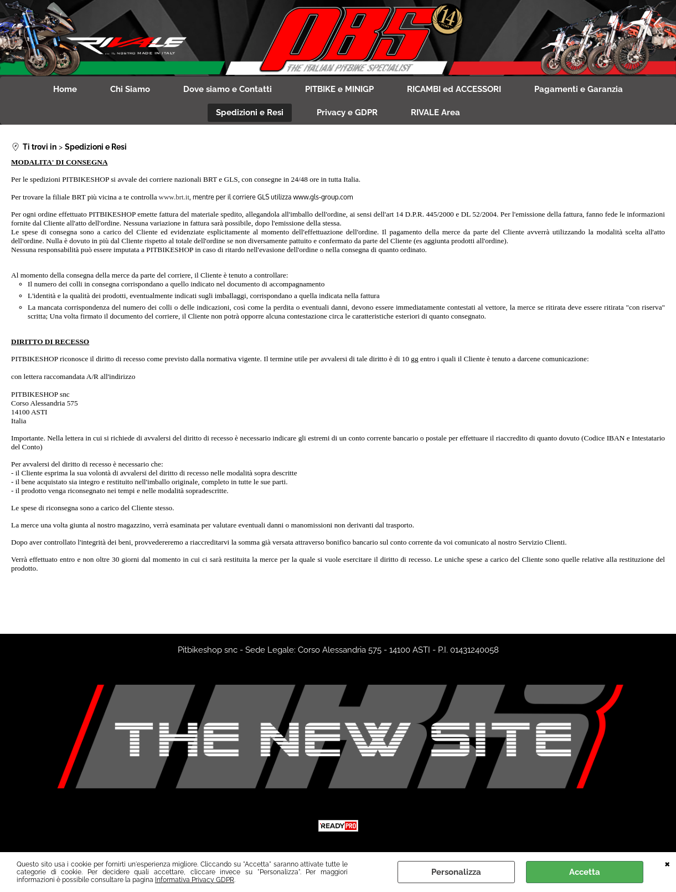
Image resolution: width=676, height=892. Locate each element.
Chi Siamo (130, 89)
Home (65, 89)
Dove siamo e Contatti (227, 89)
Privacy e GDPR (347, 112)
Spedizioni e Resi (249, 112)
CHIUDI (667, 863)
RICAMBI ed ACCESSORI (454, 89)
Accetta (584, 872)
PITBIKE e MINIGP (339, 89)
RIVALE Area (435, 112)
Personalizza (456, 872)
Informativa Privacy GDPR (194, 880)
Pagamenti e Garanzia (578, 89)
